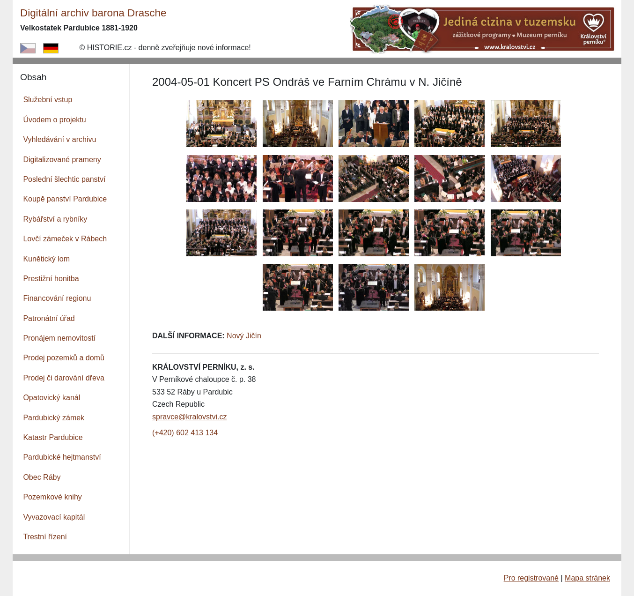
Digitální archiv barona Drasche (93, 13)
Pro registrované (531, 578)
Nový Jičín (244, 336)
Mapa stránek (587, 578)
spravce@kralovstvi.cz (189, 417)
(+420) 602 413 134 (185, 433)
